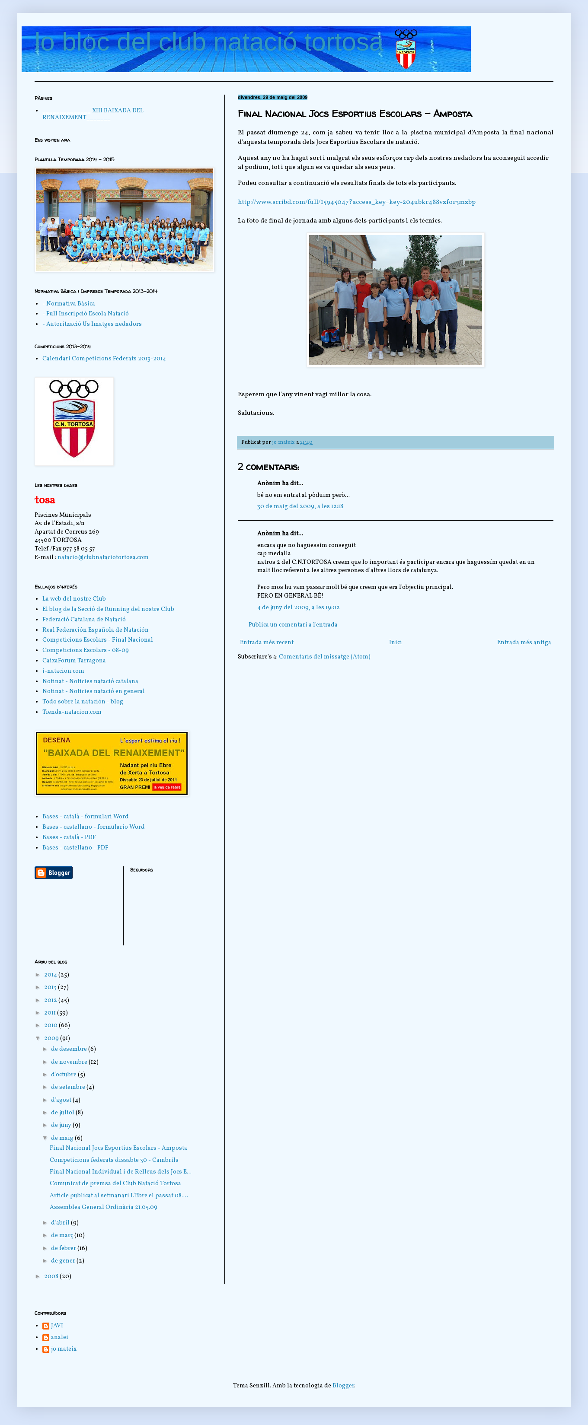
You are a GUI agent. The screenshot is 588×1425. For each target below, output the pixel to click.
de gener (64, 1261)
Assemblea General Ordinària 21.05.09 (103, 1207)
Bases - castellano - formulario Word (93, 827)
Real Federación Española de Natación (95, 630)
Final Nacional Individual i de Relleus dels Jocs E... (121, 1172)
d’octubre (64, 1075)
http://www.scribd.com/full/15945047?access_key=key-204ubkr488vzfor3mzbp (357, 202)
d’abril (61, 1223)
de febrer (64, 1248)
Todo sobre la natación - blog (82, 702)
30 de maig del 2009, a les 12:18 (300, 507)
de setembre (68, 1087)
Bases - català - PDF (69, 837)
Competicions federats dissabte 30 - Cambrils (114, 1160)
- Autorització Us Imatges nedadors (92, 324)
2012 (51, 1000)
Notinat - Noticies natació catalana (90, 682)
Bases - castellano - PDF (75, 848)
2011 (50, 1013)
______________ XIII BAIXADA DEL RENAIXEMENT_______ (93, 114)
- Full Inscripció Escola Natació (85, 314)
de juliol (63, 1113)
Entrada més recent (267, 643)
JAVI (57, 1326)
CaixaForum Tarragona (74, 661)
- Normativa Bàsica (68, 304)
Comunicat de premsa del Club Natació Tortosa (115, 1184)
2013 (51, 987)
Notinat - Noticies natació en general (93, 691)
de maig (63, 1138)
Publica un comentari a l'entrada (293, 625)
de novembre (70, 1062)
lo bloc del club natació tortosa (209, 41)
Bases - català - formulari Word (85, 817)
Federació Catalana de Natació (84, 620)
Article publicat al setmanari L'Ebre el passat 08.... (119, 1196)
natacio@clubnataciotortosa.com (103, 557)
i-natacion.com (63, 671)
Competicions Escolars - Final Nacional (97, 640)
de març (62, 1235)
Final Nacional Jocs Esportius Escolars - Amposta (118, 1148)
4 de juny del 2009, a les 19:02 (298, 608)
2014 (51, 975)
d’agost (62, 1100)
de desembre (69, 1049)
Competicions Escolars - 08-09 (85, 650)
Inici (395, 643)
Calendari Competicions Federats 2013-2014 (104, 359)
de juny (62, 1125)
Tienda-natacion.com (72, 712)
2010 (51, 1025)
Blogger (343, 1386)
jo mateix (64, 1349)
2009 (52, 1038)
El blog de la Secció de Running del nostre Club (108, 609)
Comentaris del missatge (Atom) (325, 657)
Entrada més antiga (524, 643)
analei (59, 1338)
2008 (52, 1276)
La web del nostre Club (74, 599)
